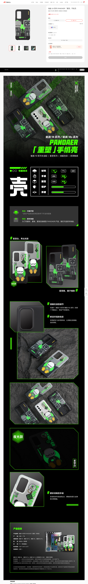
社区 (57, 2)
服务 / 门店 (52, 2)
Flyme (37, 2)
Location (61, 2)
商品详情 (6, 69)
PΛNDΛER (47, 2)
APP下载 (66, 2)
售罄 (65, 57)
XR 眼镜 (41, 2)
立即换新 (79, 46)
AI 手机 (32, 2)
